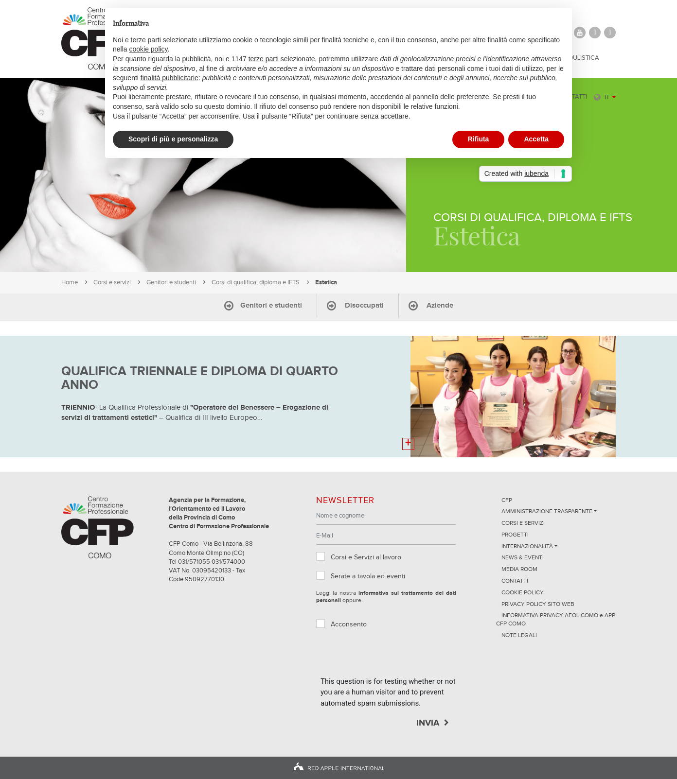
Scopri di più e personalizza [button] (173, 139)
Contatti (514, 581)
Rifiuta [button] (478, 139)
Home (69, 282)
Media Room (519, 569)
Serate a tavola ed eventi (368, 576)
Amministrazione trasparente (546, 512)
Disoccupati (364, 305)
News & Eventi (522, 558)
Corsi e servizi (112, 282)
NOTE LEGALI (519, 636)
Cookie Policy (522, 593)
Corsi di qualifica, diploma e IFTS (256, 282)
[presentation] (394, 657)
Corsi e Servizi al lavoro (366, 557)
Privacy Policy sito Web (537, 604)
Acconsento (349, 624)
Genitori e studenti (171, 282)
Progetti (515, 535)
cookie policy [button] (148, 49)
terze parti (264, 59)
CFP (506, 500)
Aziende (440, 305)
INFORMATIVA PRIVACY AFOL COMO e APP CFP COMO (555, 620)
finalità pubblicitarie (169, 78)
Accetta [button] (536, 139)
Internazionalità (527, 547)
